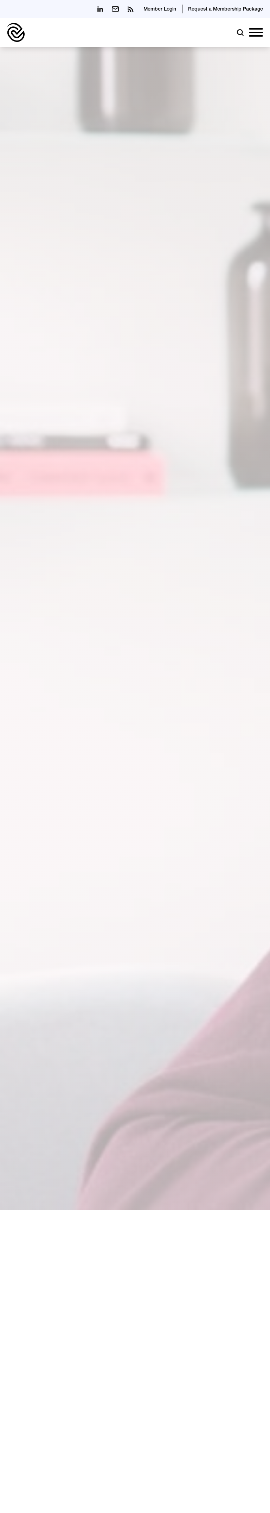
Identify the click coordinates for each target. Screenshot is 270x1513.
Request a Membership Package (225, 9)
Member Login (159, 9)
